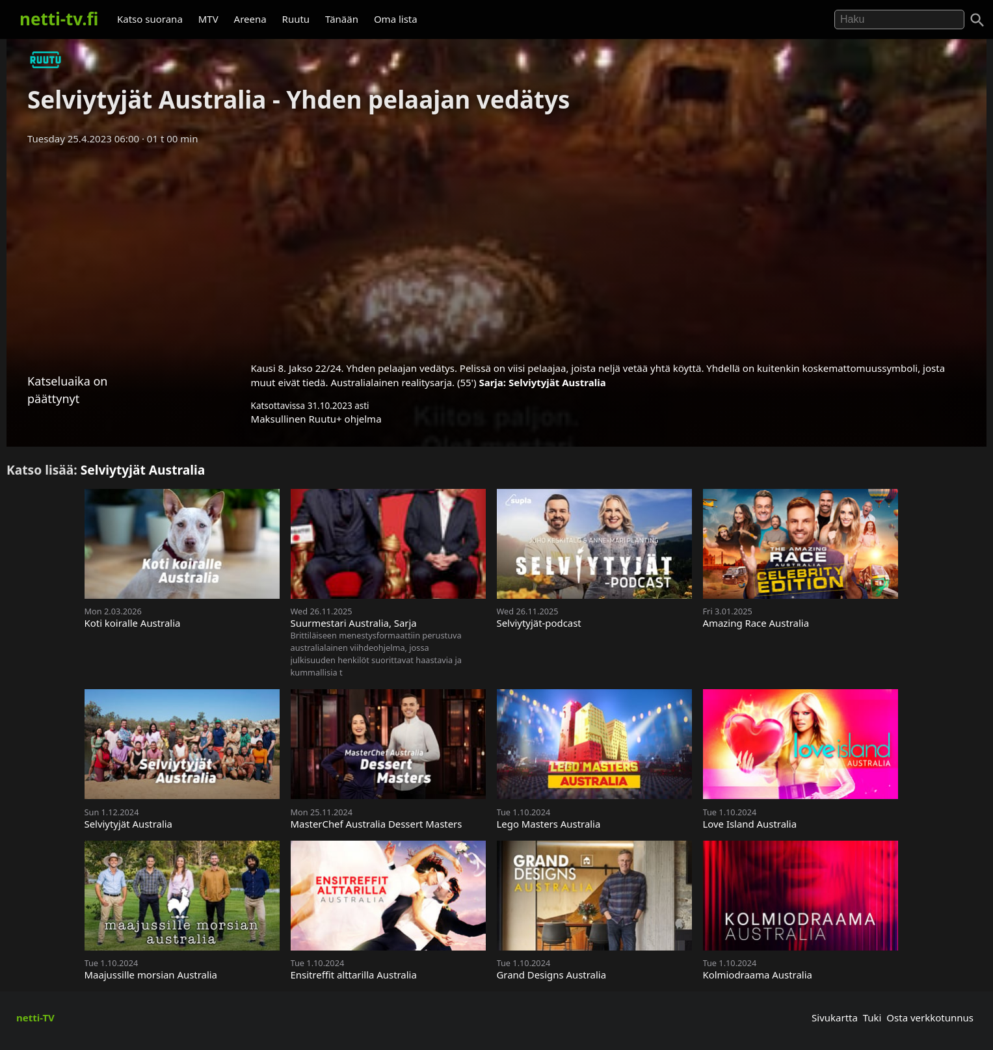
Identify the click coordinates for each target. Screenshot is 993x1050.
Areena (250, 18)
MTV (208, 18)
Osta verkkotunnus (929, 1017)
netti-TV (35, 1017)
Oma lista (395, 18)
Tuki (872, 1017)
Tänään (341, 18)
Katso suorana (150, 18)
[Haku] (977, 20)
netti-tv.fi (59, 19)
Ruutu (296, 18)
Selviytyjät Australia (557, 382)
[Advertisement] (497, 249)
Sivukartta (835, 1017)
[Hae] (899, 19)
